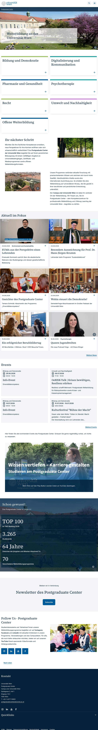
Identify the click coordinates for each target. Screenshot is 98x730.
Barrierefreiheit (34, 726)
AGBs (3, 726)
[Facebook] (16, 705)
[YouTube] (11, 705)
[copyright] (95, 47)
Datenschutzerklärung (20, 726)
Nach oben (8, 659)
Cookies (52, 726)
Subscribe (49, 599)
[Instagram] (2, 705)
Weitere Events (91, 424)
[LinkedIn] (7, 705)
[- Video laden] (49, 463)
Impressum (44, 726)
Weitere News (91, 352)
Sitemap (9, 726)
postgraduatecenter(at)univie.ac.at (12, 698)
